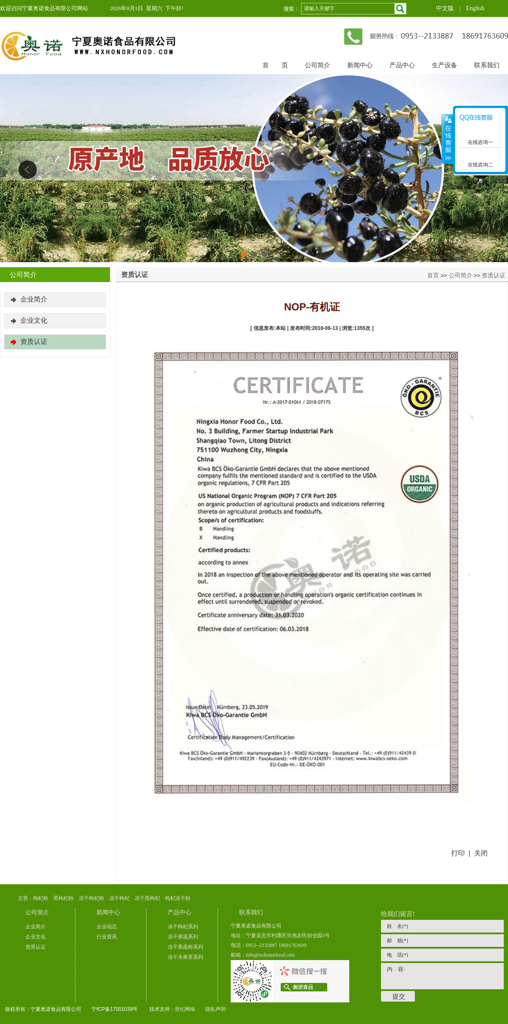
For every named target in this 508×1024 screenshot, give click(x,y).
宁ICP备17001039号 (114, 1009)
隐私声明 (215, 1009)
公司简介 (317, 65)
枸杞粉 (40, 898)
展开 (447, 139)
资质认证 (493, 275)
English (475, 8)
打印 (458, 853)
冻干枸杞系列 (183, 927)
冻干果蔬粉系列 (185, 947)
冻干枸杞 (119, 898)
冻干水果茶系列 (185, 957)
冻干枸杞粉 (91, 898)
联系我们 (487, 65)
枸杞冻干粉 (177, 898)
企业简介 (33, 299)
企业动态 (107, 927)
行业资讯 (107, 937)
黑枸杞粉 (63, 898)
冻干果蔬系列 (183, 937)
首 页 (275, 65)
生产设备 (444, 65)
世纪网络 (185, 1009)
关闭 (481, 853)
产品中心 (402, 65)
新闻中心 (360, 65)
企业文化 (33, 320)
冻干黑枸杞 (147, 898)
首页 (433, 275)
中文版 (445, 8)
